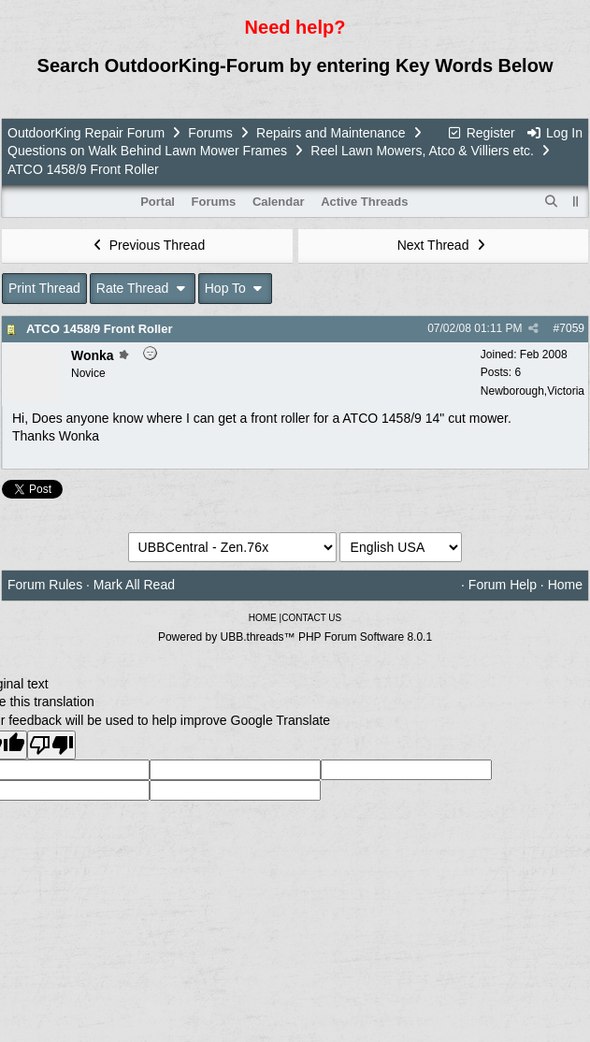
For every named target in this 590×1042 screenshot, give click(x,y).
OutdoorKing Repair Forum (86, 132)
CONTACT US (311, 618)
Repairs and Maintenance (331, 132)
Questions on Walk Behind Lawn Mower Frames (147, 150)
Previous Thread (147, 245)
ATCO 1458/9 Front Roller (99, 329)
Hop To (235, 288)
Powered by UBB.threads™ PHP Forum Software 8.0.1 (295, 637)
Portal (157, 202)
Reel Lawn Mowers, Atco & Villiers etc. (422, 150)
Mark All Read (134, 584)
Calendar (278, 202)
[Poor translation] (51, 745)
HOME (263, 618)
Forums (210, 132)
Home (565, 584)
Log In (554, 132)
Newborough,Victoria (532, 391)
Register (480, 132)
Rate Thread (142, 288)
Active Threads (364, 202)
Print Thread (44, 288)
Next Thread (443, 245)
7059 (571, 328)
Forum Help (502, 584)
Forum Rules (44, 584)
